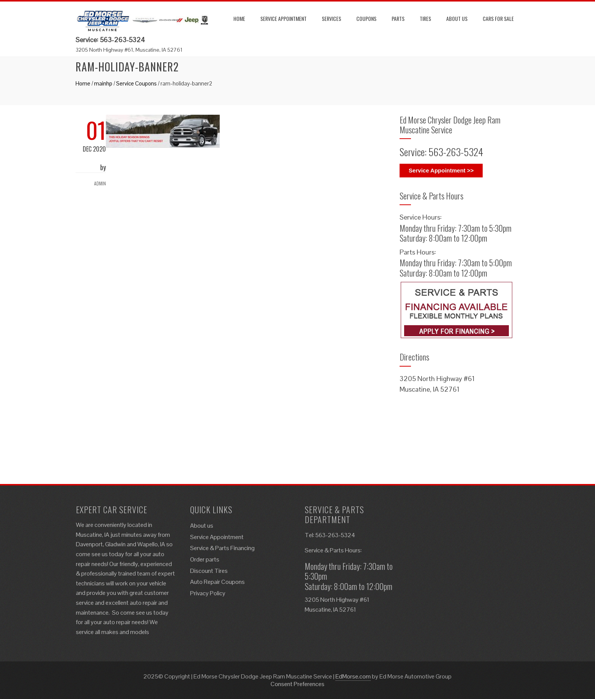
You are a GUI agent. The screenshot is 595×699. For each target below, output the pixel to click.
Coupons (366, 18)
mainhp (103, 83)
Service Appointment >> (441, 170)
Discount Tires (209, 571)
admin (100, 183)
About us (457, 18)
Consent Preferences (297, 684)
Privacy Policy (207, 593)
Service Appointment (283, 18)
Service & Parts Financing (222, 548)
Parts (398, 18)
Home (239, 18)
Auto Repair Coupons (217, 582)
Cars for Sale (498, 18)
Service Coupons (136, 83)
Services (331, 18)
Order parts (204, 559)
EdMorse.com (353, 676)
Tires (425, 18)
